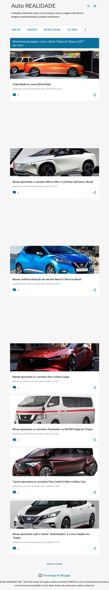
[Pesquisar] (89, 6)
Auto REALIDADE (33, 5)
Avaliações (32, 29)
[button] (95, 95)
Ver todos (18, 45)
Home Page (16, 29)
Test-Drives (72, 29)
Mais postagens (54, 564)
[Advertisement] (54, 124)
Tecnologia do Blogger (54, 575)
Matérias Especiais (52, 29)
